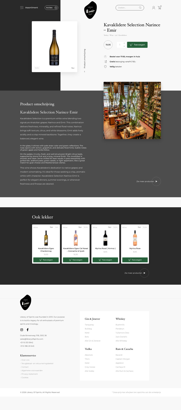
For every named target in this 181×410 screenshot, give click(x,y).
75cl (116, 35)
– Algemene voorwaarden (31, 370)
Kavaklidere (123, 35)
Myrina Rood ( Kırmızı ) (105, 248)
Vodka (88, 349)
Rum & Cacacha (124, 349)
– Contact (24, 367)
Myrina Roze (135, 248)
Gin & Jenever (92, 318)
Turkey (106, 35)
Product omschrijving (84, 58)
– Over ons (24, 360)
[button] (46, 259)
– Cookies (24, 377)
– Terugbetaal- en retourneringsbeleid (36, 363)
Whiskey (120, 318)
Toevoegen (139, 45)
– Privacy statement (29, 374)
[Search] (140, 7)
